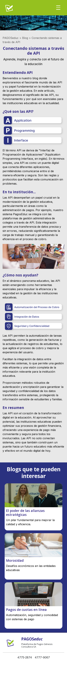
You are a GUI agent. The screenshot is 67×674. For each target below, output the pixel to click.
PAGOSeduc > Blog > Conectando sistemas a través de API (32, 40)
